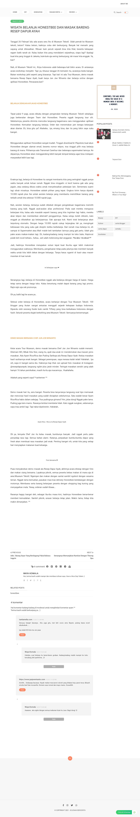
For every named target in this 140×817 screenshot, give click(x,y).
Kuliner (100, 224)
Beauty (100, 218)
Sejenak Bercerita (78, 810)
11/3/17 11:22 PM (51, 679)
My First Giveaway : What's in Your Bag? (119, 194)
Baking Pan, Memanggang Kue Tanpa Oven (121, 177)
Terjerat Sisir (116, 159)
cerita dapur (102, 229)
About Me (124, 4)
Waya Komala (30, 573)
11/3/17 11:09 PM (38, 619)
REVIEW (72, 12)
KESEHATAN (38, 12)
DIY (25, 12)
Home (15, 12)
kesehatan (102, 234)
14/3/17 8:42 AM (41, 707)
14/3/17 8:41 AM (41, 652)
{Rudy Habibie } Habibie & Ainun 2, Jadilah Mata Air (121, 144)
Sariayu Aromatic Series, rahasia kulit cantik (121, 131)
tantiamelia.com (25, 619)
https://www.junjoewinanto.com (32, 679)
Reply (22, 635)
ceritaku (118, 229)
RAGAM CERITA (55, 12)
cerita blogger (120, 224)
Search (117, 12)
